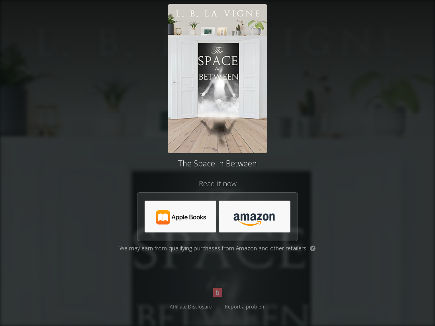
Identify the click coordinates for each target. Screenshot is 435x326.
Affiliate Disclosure (191, 306)
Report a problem (245, 306)
